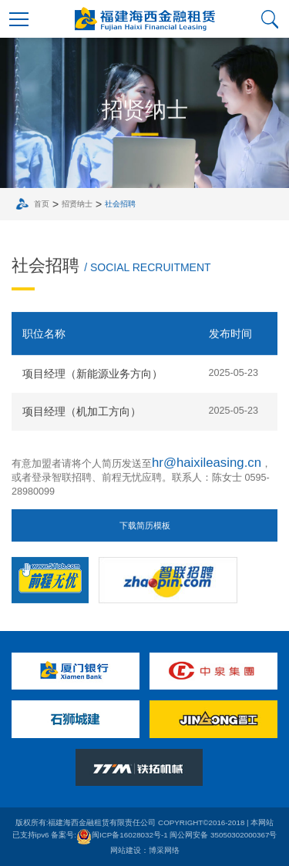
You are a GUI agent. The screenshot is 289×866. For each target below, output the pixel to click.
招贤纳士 (79, 204)
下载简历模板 (144, 528)
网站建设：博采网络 (145, 850)
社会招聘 (122, 204)
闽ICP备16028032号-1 (122, 835)
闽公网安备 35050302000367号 (223, 835)
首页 (44, 204)
